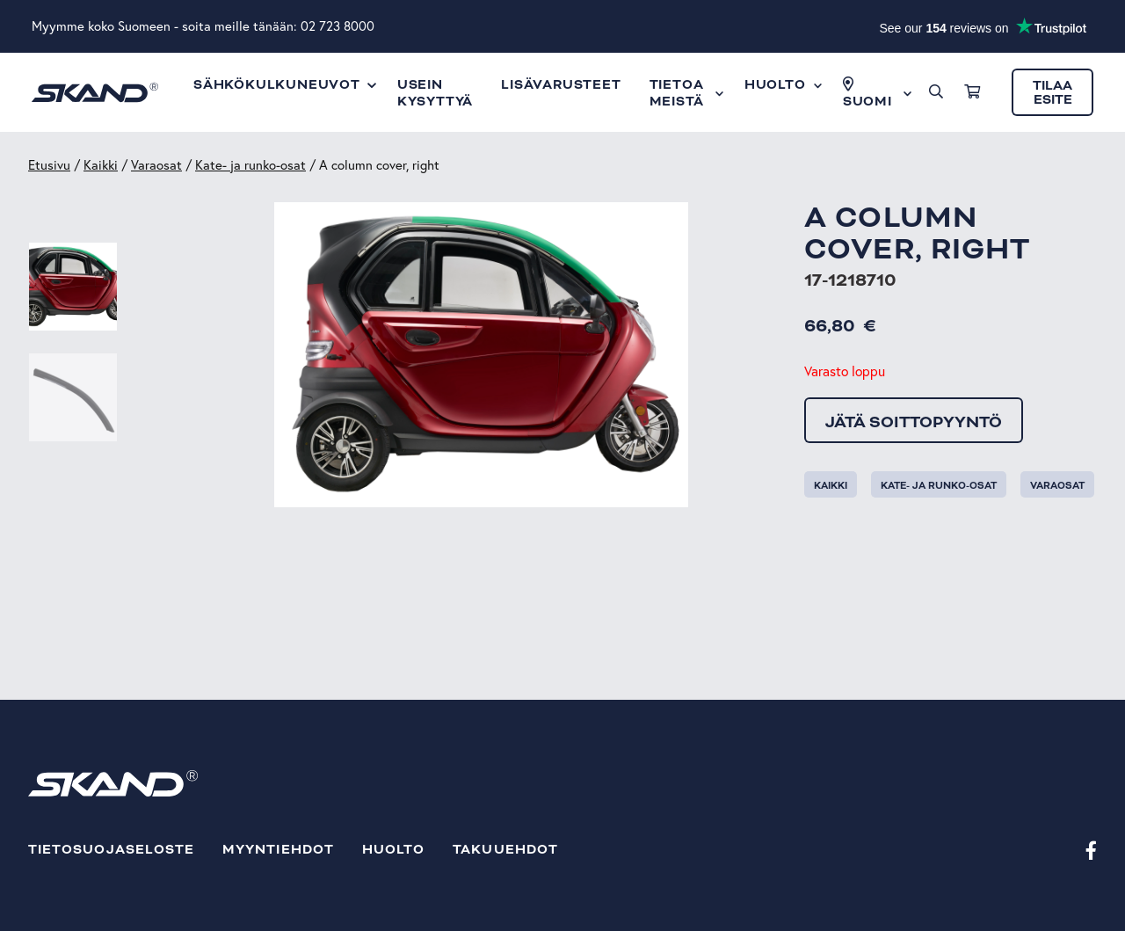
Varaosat (156, 164)
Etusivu (49, 164)
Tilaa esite (1052, 92)
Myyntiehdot (278, 849)
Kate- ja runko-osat (250, 164)
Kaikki (100, 164)
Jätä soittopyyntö (913, 422)
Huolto (393, 849)
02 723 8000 (337, 26)
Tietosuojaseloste (111, 849)
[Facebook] (1091, 850)
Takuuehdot (505, 849)
